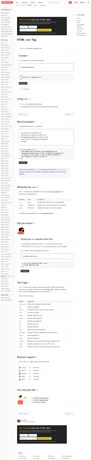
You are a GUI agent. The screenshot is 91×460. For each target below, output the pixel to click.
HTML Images (22, 458)
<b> (20, 327)
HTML (5, 45)
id (20, 202)
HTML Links (36, 456)
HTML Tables (22, 456)
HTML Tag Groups (5, 17)
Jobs (17, 2)
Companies (24, 2)
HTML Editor (4, 36)
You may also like (81, 35)
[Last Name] (32, 27)
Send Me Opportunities (44, 30)
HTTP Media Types (6, 22)
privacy (45, 33)
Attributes (79, 26)
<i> (20, 324)
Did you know (80, 28)
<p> (20, 307)
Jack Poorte (24, 420)
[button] (18, 5)
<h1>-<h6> (22, 304)
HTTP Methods (5, 24)
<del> (21, 335)
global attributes (55, 191)
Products (32, 2)
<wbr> (21, 347)
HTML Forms (51, 456)
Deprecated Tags (5, 297)
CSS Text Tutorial (39, 402)
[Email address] (28, 30)
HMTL (4, 43)
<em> (20, 330)
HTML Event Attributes (6, 34)
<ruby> (21, 341)
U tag (78, 18)
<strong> (22, 332)
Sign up (82, 2)
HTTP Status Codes (6, 27)
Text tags (79, 31)
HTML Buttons (51, 458)
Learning (40, 2)
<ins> (21, 338)
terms (42, 33)
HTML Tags (4, 15)
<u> (20, 321)
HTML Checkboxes (67, 456)
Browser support (81, 33)
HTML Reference (5, 13)
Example (79, 20)
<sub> (21, 318)
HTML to (6, 126)
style (21, 208)
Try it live (23, 83)
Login (76, 2)
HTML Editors (65, 458)
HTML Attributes (5, 20)
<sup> (21, 315)
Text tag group (49, 289)
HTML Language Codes (7, 31)
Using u (78, 22)
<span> (21, 310)
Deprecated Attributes (6, 300)
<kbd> (21, 344)
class (21, 205)
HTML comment (5, 288)
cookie (50, 33)
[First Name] (24, 27)
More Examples (80, 24)
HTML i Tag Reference (41, 400)
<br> (20, 312)
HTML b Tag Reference (41, 398)
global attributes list (47, 213)
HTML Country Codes (6, 29)
